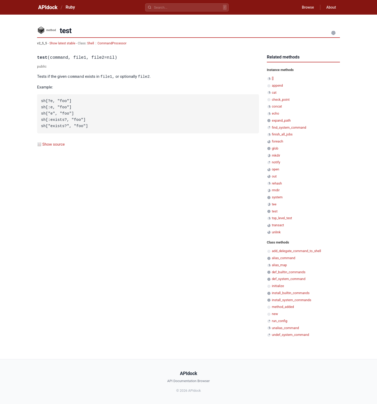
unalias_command (285, 328)
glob (275, 148)
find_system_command (289, 127)
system (277, 197)
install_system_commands (291, 300)
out (274, 176)
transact (278, 225)
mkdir (276, 155)
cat (274, 92)
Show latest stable (62, 43)
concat (277, 106)
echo (275, 113)
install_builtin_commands (290, 293)
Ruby (70, 7)
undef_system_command (290, 335)
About (331, 7)
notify (276, 162)
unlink (276, 232)
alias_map (279, 265)
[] (273, 78)
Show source (53, 144)
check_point (281, 100)
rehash (277, 183)
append (277, 85)
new (275, 314)
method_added (283, 307)
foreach (277, 141)
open (275, 169)
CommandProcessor (111, 43)
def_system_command (288, 279)
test (275, 211)
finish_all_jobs (282, 134)
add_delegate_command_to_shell (296, 251)
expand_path (281, 120)
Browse (307, 7)
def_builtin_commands (288, 272)
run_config (279, 321)
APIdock (47, 7)
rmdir (276, 190)
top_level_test (282, 218)
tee (274, 204)
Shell (90, 43)
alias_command (283, 258)
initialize (278, 286)
